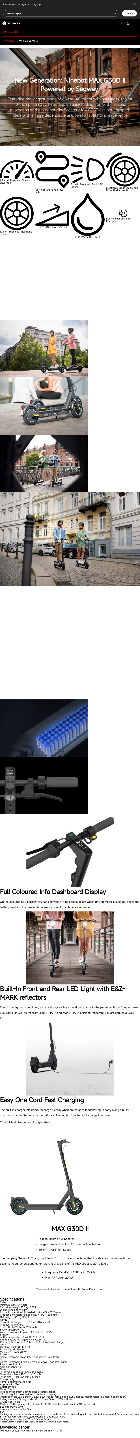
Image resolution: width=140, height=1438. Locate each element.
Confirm (129, 13)
